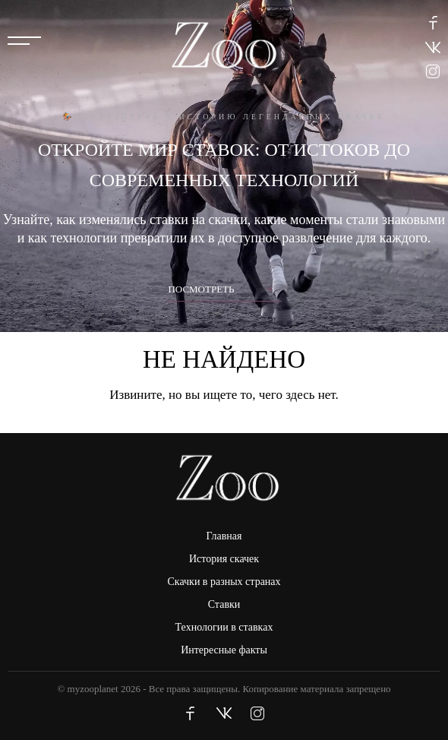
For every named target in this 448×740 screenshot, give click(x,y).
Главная (224, 536)
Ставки (224, 604)
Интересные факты (224, 650)
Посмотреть (201, 289)
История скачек (224, 558)
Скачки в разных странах (223, 581)
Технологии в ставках (224, 627)
